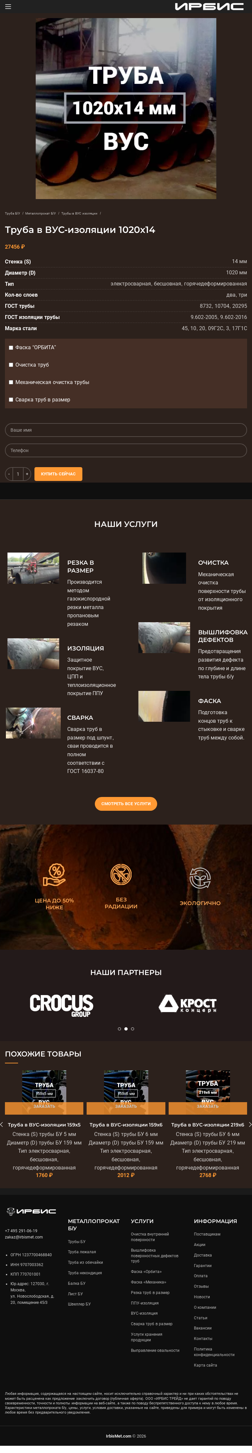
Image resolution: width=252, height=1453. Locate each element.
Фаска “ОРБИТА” (35, 347)
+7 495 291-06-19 (21, 1238)
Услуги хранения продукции (146, 1344)
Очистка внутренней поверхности (150, 1244)
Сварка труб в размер (42, 400)
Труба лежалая (82, 1259)
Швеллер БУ (79, 1311)
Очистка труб (32, 365)
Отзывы (201, 1294)
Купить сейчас (58, 473)
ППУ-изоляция (145, 1310)
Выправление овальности (155, 1357)
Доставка (203, 1262)
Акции (199, 1252)
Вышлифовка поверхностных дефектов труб (154, 1263)
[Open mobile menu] (8, 6)
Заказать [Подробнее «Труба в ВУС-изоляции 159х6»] (126, 1106)
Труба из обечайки (85, 1270)
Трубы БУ (77, 1249)
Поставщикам (207, 1241)
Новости (202, 1304)
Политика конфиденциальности (214, 1359)
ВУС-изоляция (144, 1321)
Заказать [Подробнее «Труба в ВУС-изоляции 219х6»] (208, 1106)
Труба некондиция (85, 1280)
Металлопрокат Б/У (56, 213)
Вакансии (203, 1335)
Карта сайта (205, 1372)
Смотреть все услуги (125, 803)
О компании (205, 1314)
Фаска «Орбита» (146, 1279)
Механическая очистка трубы (52, 382)
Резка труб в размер (150, 1300)
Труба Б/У (16, 213)
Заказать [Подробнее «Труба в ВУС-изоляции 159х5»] (44, 1106)
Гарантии (203, 1273)
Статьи (200, 1325)
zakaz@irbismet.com (24, 1244)
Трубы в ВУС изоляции (112, 213)
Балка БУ (77, 1290)
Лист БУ (75, 1301)
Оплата (201, 1283)
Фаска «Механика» (148, 1289)
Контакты (203, 1346)
